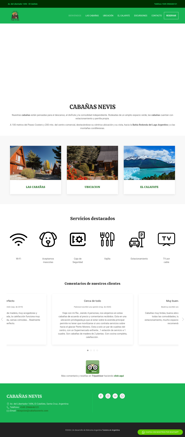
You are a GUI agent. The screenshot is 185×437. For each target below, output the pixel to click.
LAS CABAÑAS (92, 15)
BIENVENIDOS (75, 15)
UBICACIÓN (108, 15)
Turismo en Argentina (111, 430)
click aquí (119, 375)
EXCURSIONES (140, 15)
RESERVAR (171, 15)
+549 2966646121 (169, 4)
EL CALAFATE (124, 15)
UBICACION (92, 187)
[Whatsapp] (122, 396)
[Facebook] (100, 396)
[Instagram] (108, 396)
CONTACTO (156, 15)
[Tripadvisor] (115, 396)
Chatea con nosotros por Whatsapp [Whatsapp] (160, 432)
